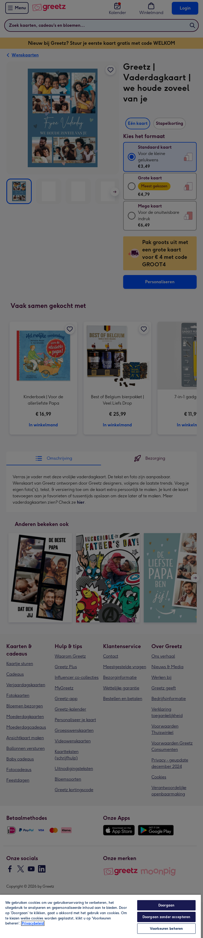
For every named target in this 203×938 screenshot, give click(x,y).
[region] (100, 916)
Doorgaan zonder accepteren (166, 917)
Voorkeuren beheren (166, 929)
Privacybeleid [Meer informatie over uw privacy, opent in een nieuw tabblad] (33, 923)
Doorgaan (166, 905)
